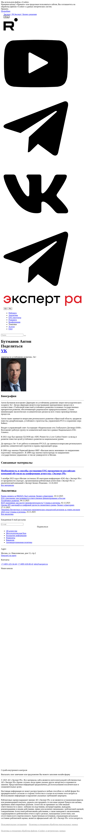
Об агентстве (11, 531)
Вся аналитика (7, 514)
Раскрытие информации (16, 535)
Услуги (12, 327)
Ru (10, 309)
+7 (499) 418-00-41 (25, 564)
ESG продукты (15, 317)
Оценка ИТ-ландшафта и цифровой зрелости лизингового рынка (28, 505)
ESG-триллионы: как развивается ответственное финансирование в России (33, 498)
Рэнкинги (13, 320)
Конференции (14, 322)
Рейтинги (13, 313)
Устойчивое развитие (10, 500)
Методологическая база (16, 533)
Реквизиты (10, 538)
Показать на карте (8, 555)
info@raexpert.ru (41, 564)
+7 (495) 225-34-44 (9, 564)
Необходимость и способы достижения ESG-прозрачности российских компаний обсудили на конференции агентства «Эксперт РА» (38, 472)
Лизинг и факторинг (44, 496)
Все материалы (7, 485)
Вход (6, 17)
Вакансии (10, 540)
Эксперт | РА (9, 14)
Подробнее (5, 11)
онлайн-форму (64, 774)
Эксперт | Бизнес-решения (25, 14)
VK (4, 350)
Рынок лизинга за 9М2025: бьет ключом (18, 496)
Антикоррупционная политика (19, 542)
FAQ (10, 329)
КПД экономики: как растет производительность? (22, 503)
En (6, 309)
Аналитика (13, 315)
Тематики (13, 324)
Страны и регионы (52, 503)
